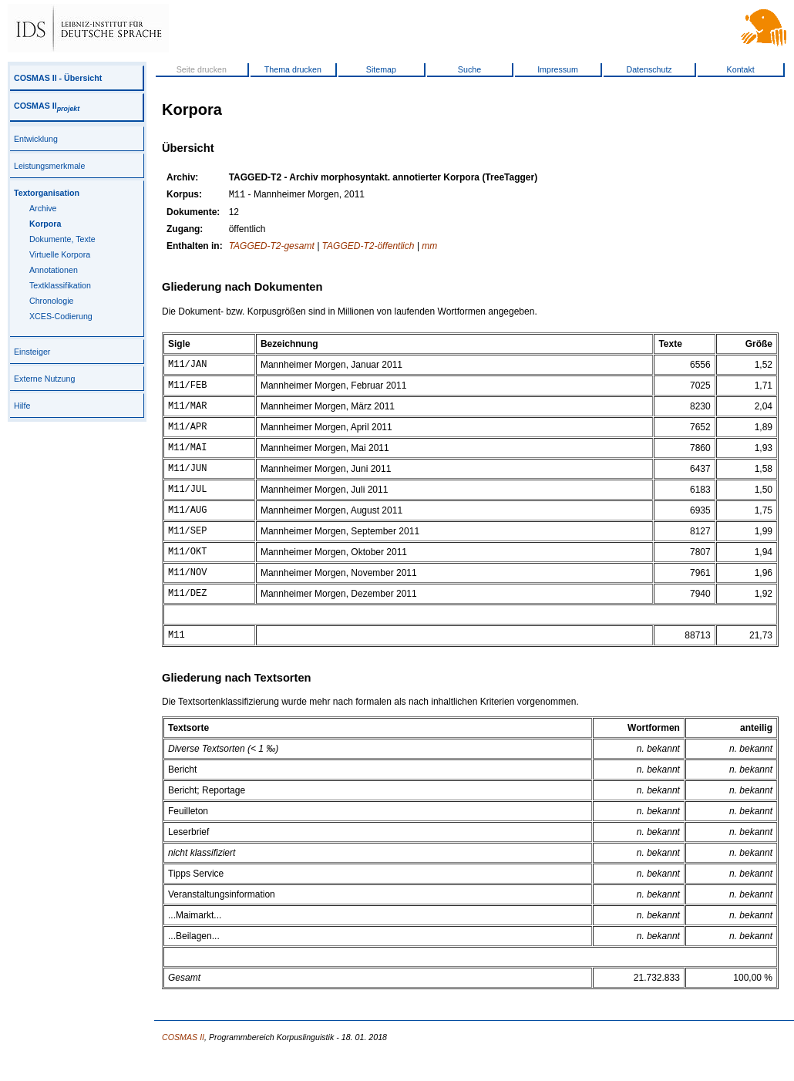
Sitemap (381, 69)
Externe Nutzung (44, 378)
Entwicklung (36, 138)
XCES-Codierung (61, 316)
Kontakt (741, 69)
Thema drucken (292, 69)
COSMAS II (46, 105)
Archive (43, 208)
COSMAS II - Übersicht (58, 78)
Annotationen (53, 269)
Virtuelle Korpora (59, 254)
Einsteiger (32, 351)
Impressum (557, 69)
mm (429, 247)
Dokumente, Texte (62, 239)
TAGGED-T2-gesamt (272, 247)
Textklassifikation (60, 285)
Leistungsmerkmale (49, 165)
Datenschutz (648, 69)
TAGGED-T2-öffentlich (368, 247)
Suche (469, 69)
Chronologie (51, 300)
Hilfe (22, 405)
